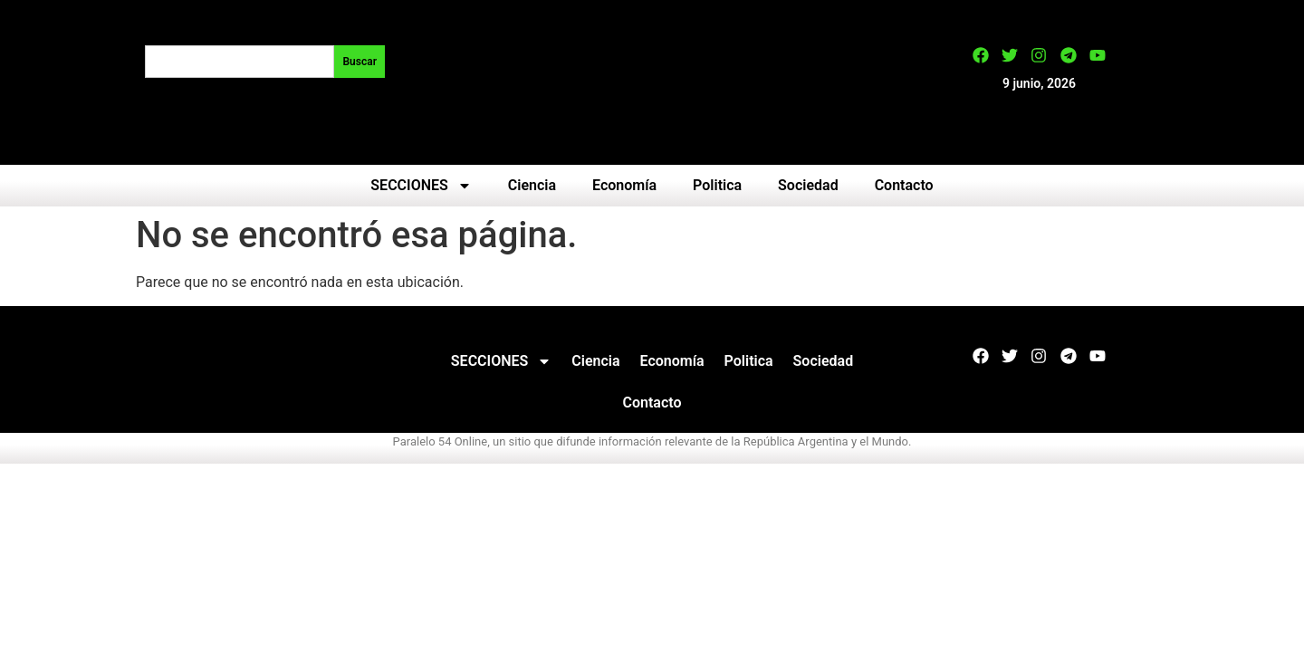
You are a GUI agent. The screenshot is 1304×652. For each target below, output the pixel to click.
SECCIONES (420, 185)
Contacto (904, 185)
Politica (717, 185)
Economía (624, 185)
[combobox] (239, 61)
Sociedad (808, 185)
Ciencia (532, 185)
